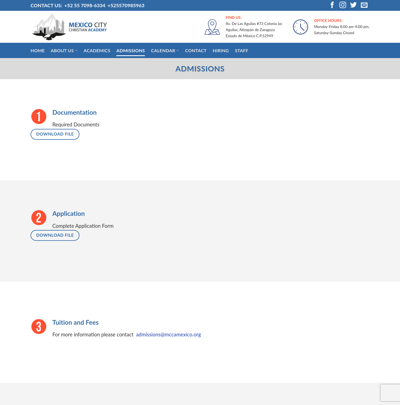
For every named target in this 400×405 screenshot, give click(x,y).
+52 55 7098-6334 (84, 5)
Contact (195, 50)
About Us (64, 50)
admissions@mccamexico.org (168, 334)
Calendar (165, 50)
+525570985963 (126, 5)
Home (38, 50)
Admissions (130, 50)
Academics (97, 50)
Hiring (221, 50)
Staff (241, 50)
